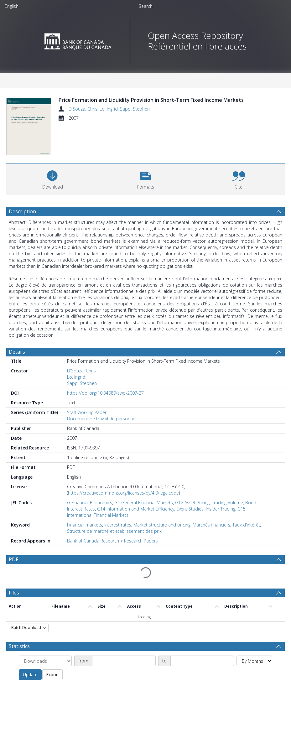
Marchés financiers (211, 530)
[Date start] (124, 666)
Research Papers (141, 546)
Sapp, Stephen (135, 109)
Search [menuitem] (146, 6)
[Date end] (202, 666)
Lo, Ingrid (109, 109)
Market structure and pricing (161, 530)
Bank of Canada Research (93, 546)
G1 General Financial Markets (143, 508)
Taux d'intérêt (246, 530)
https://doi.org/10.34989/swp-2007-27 (105, 399)
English (11, 6)
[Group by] (45, 666)
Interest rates (117, 530)
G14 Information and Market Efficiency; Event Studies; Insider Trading (166, 514)
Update (30, 680)
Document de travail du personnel (101, 424)
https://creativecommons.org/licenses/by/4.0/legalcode (123, 498)
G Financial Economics (89, 508)
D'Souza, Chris (83, 109)
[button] (145, 184)
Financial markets (84, 530)
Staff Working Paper (87, 418)
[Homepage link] (145, 39)
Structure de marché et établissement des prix (114, 537)
